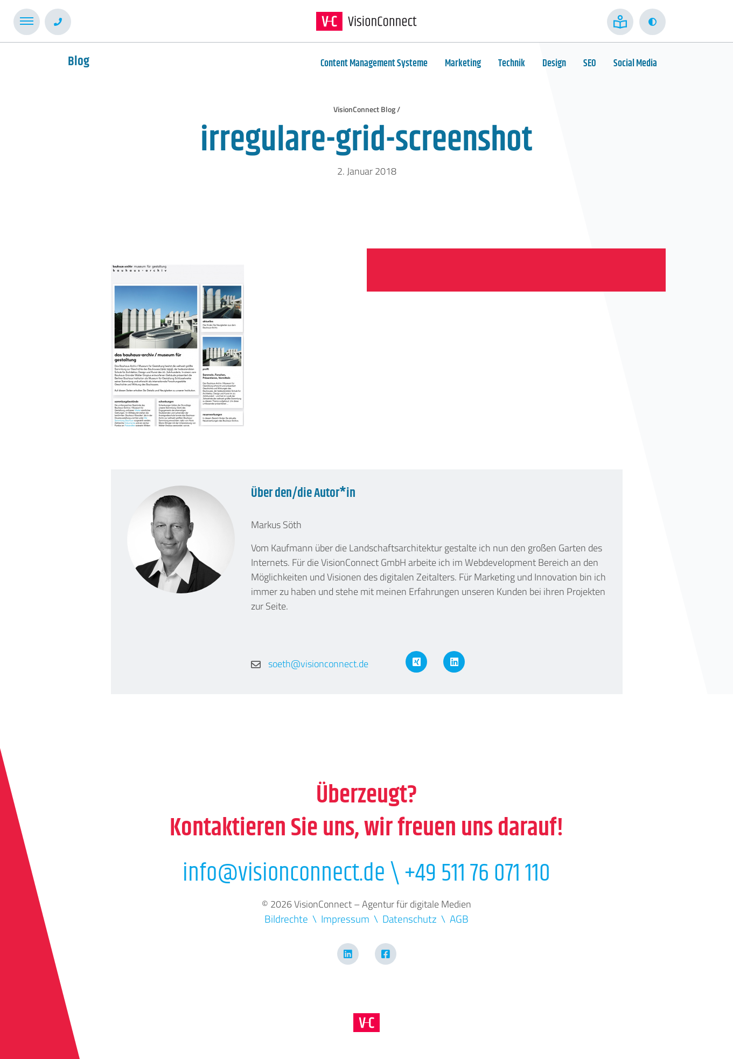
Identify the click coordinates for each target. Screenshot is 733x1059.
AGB (459, 918)
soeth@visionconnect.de (309, 663)
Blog (78, 61)
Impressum (345, 918)
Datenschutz (409, 918)
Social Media (635, 63)
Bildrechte (286, 918)
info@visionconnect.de (284, 873)
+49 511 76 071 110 (477, 873)
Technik (511, 63)
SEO (589, 63)
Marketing (463, 63)
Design (554, 63)
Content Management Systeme (374, 63)
